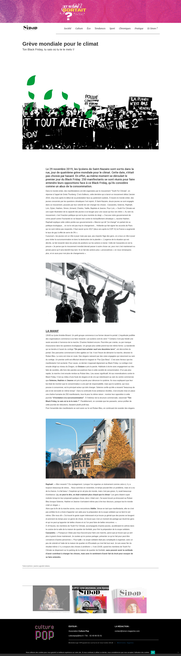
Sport (112, 28)
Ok (153, 652)
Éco (89, 28)
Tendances (100, 28)
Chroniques (125, 28)
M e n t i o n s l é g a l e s (125, 643)
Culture (79, 28)
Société (67, 28)
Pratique (139, 28)
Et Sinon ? (152, 28)
